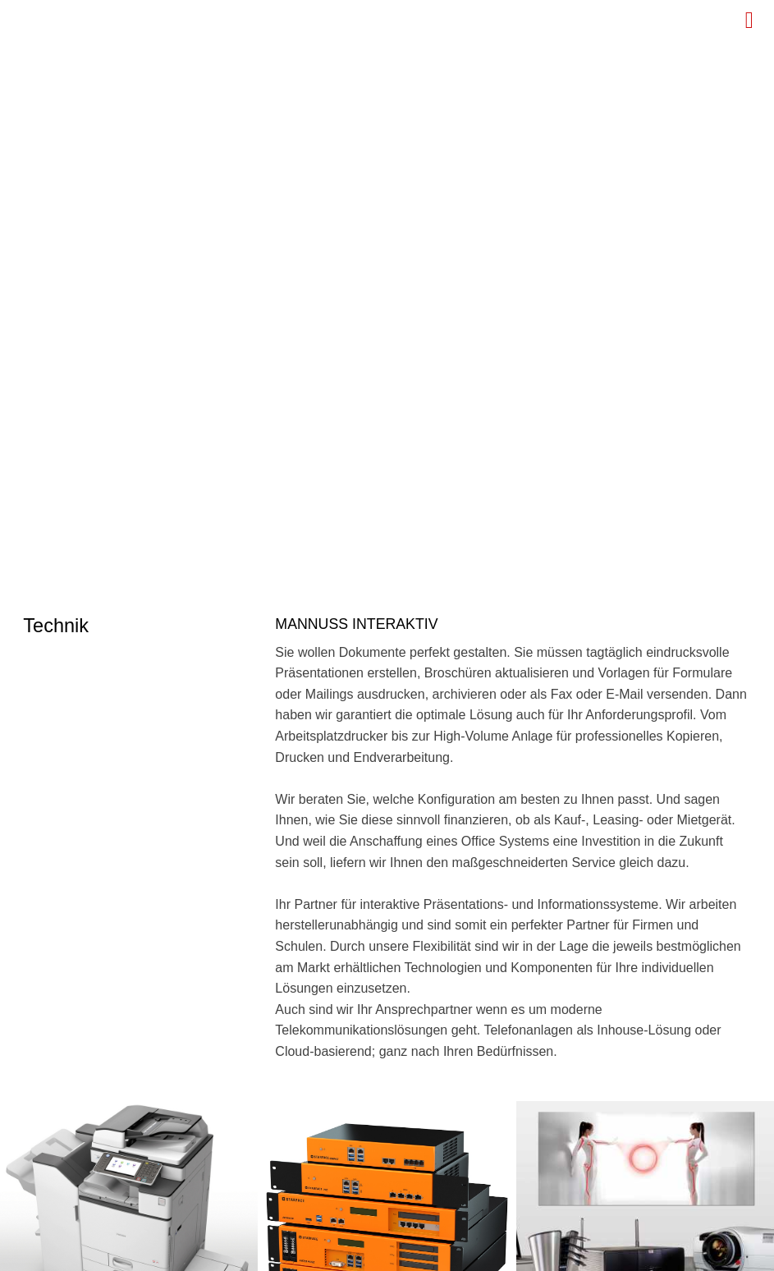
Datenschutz (633, 1253)
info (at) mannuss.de (126, 991)
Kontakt (557, 1253)
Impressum (718, 1253)
